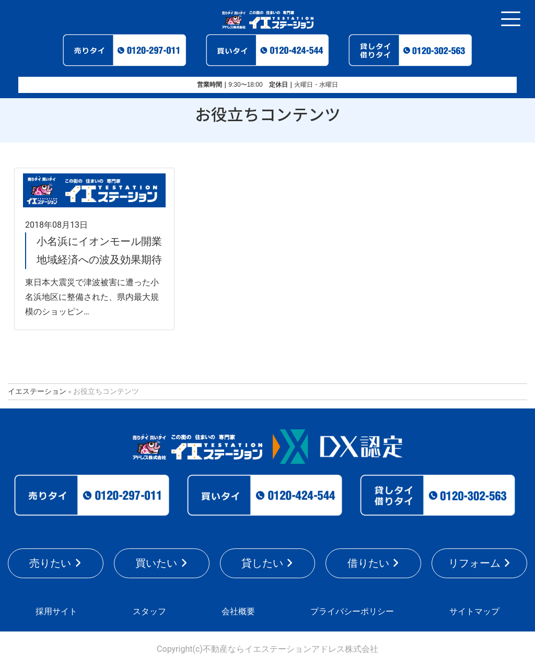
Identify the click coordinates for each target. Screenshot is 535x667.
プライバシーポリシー (352, 611)
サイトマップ (474, 611)
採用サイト (56, 611)
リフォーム (474, 563)
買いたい (156, 563)
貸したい (262, 563)
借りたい (368, 563)
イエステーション (37, 391)
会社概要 (238, 611)
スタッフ (149, 611)
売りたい (50, 563)
